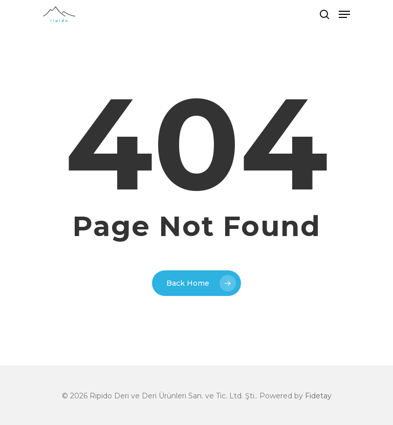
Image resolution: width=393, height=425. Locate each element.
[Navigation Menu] (344, 14)
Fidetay (318, 395)
